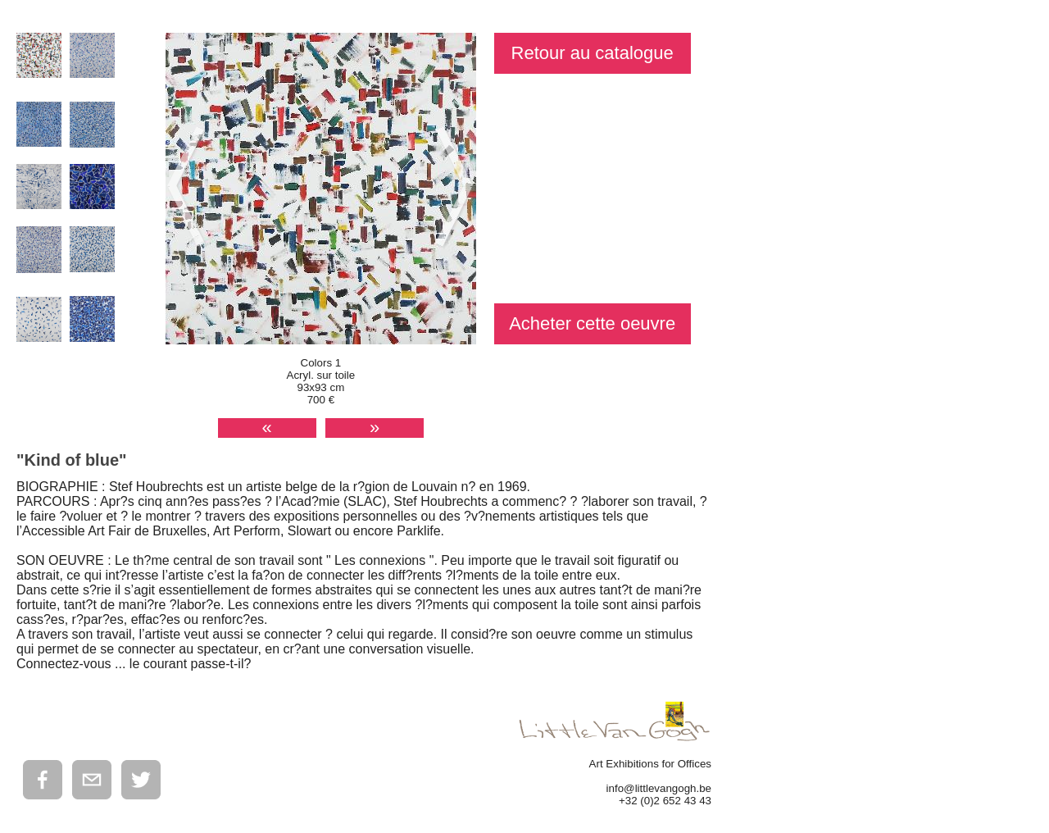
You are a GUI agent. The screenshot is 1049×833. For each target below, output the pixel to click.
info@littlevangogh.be (658, 788)
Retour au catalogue (592, 53)
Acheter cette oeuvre (592, 323)
